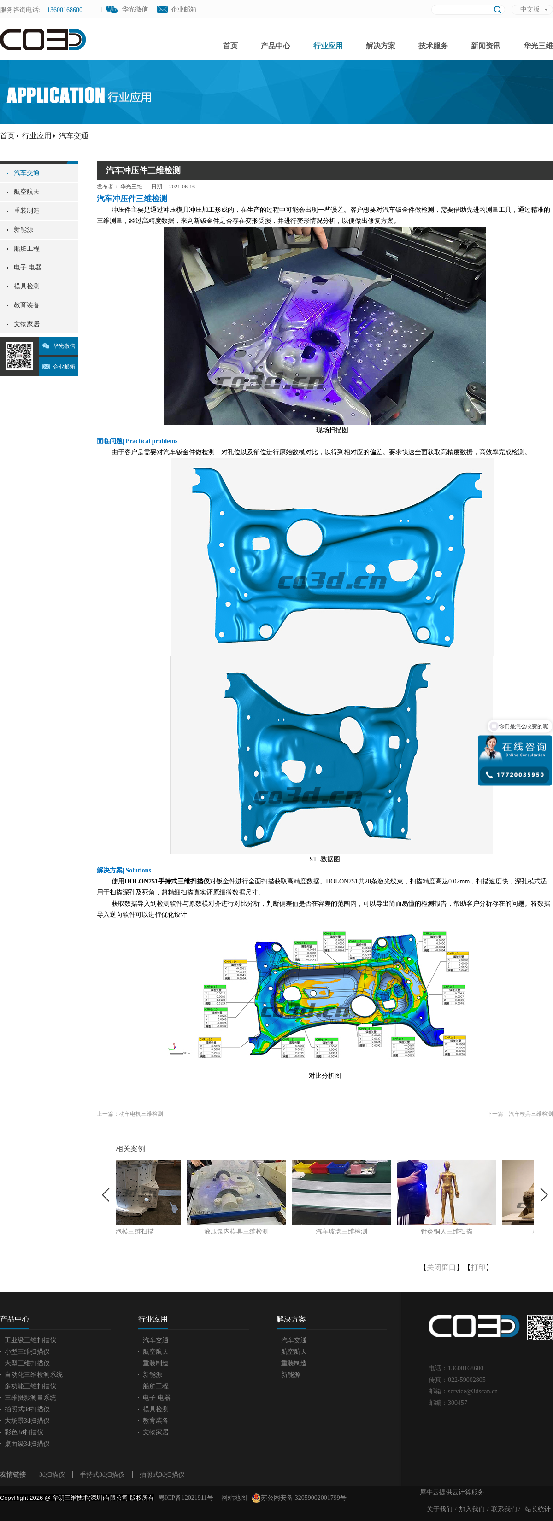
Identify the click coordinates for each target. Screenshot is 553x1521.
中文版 (530, 9)
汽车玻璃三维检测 (375, 1231)
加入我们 (472, 1509)
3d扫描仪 (52, 1474)
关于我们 (440, 1509)
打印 (478, 1267)
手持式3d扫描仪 (102, 1474)
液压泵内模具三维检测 (270, 1231)
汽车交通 (73, 136)
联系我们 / (505, 1509)
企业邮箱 (184, 9)
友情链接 (13, 1474)
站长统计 (538, 1509)
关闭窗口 (441, 1267)
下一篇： (520, 1114)
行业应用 (37, 136)
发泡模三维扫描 (165, 1231)
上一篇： (130, 1114)
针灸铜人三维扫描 (480, 1231)
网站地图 (232, 1497)
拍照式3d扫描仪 (162, 1474)
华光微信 (64, 346)
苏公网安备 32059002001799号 (299, 1498)
